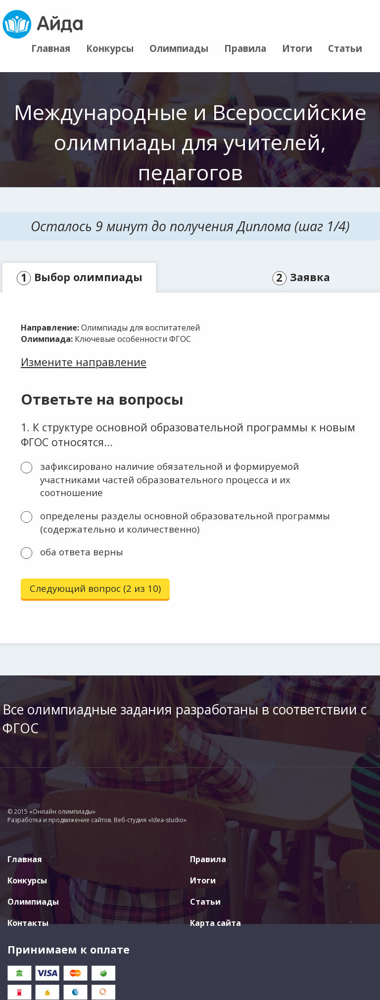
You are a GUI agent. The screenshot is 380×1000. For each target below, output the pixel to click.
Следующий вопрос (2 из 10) (95, 588)
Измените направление (83, 362)
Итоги (297, 48)
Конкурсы (110, 48)
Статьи (345, 48)
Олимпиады (178, 48)
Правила (245, 48)
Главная (50, 48)
